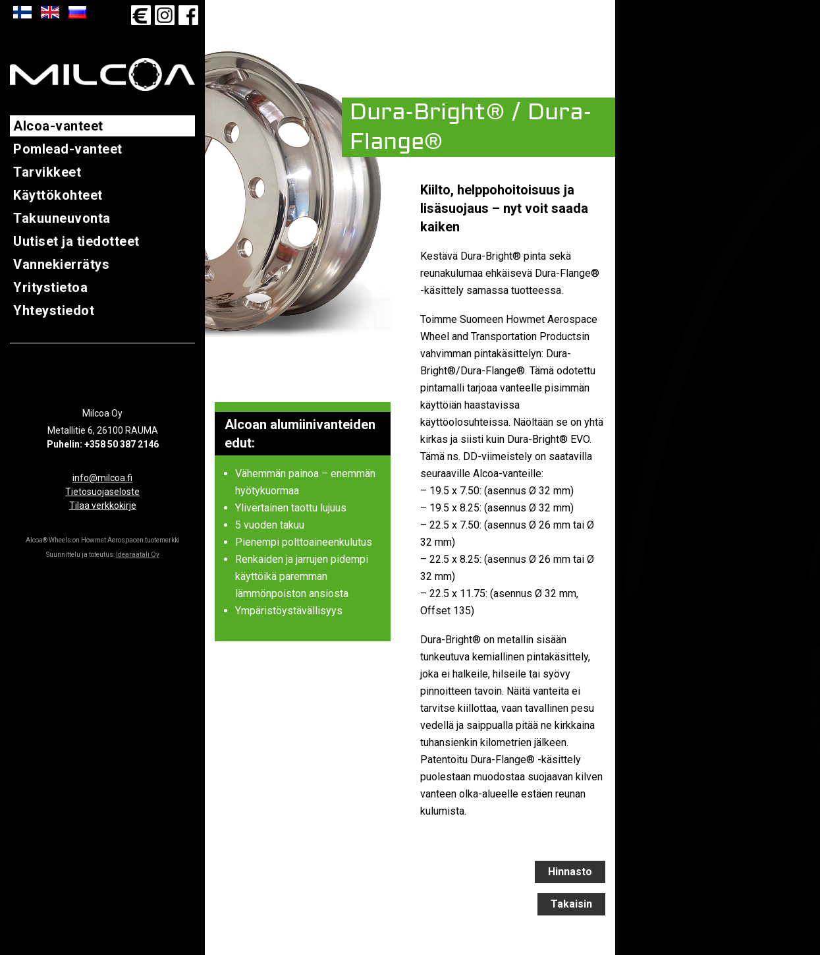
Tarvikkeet (47, 172)
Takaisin (571, 904)
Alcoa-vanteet (58, 126)
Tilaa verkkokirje (102, 505)
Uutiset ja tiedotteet (76, 241)
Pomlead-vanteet (68, 149)
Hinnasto (570, 871)
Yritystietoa (50, 287)
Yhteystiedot (53, 310)
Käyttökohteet (58, 195)
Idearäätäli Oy (137, 554)
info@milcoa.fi (102, 478)
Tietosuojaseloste (102, 491)
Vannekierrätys (61, 264)
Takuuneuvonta (62, 218)
